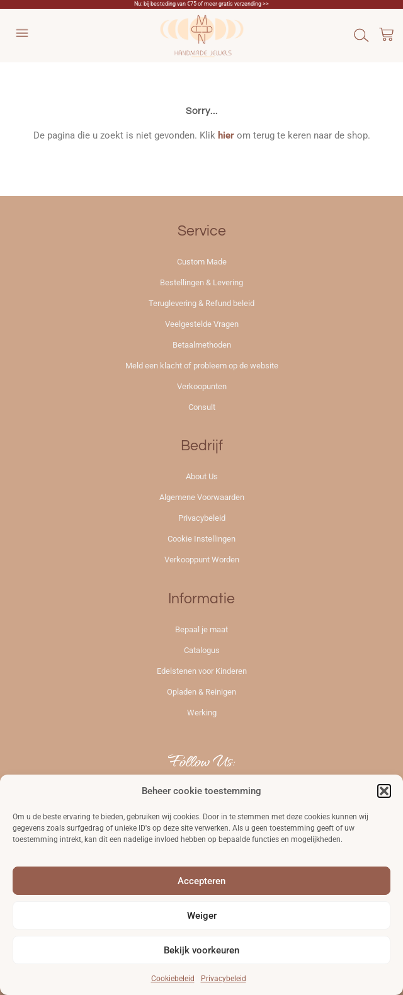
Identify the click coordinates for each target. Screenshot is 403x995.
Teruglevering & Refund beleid (201, 303)
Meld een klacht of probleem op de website (201, 365)
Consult (201, 407)
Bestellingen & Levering (201, 282)
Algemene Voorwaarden (201, 497)
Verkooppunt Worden (201, 559)
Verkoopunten (202, 386)
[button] (384, 791)
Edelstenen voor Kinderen (202, 671)
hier (226, 135)
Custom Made (202, 261)
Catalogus (202, 650)
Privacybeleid (223, 978)
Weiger (202, 915)
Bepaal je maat (201, 629)
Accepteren (201, 881)
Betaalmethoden (202, 345)
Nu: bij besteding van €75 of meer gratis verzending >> (201, 4)
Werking (202, 712)
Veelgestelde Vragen (202, 324)
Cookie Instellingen (201, 538)
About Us (202, 476)
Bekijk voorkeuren (201, 950)
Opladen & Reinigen (201, 691)
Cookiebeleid (173, 978)
